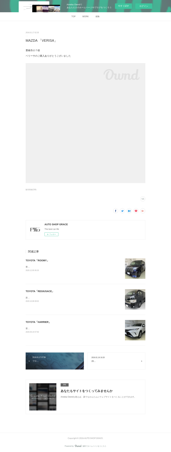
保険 (97, 16)
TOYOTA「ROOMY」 (37, 260)
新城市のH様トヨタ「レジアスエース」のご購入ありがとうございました (59, 298)
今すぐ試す (123, 6)
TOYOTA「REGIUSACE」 (40, 291)
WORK (85, 16)
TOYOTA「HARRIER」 (38, 322)
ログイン (143, 6)
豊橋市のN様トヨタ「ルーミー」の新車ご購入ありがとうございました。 (59, 267)
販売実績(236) (31, 190)
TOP (73, 16)
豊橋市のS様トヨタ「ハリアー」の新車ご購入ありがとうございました (58, 328)
